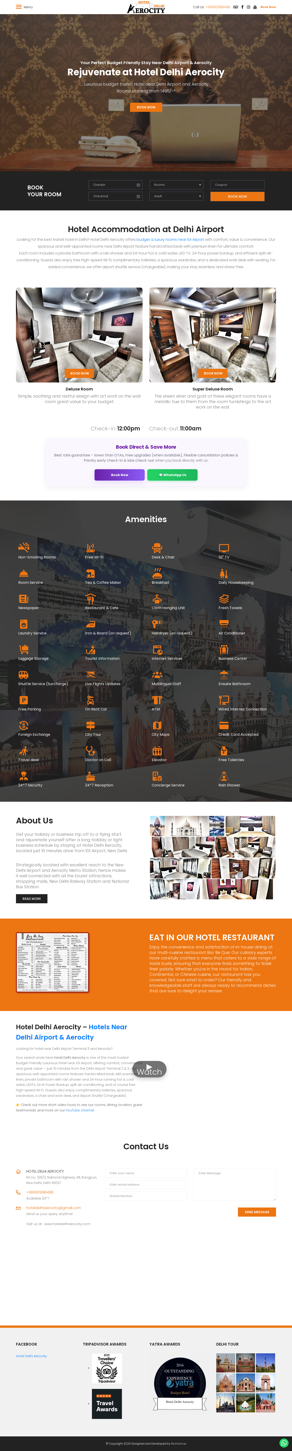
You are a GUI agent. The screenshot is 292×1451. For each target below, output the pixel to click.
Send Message (257, 1212)
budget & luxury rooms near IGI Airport (170, 239)
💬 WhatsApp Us (172, 475)
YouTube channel (80, 1110)
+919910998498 (218, 7)
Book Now (268, 7)
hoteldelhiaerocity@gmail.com (53, 1207)
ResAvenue (178, 1444)
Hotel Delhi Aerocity (31, 1356)
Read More (32, 898)
